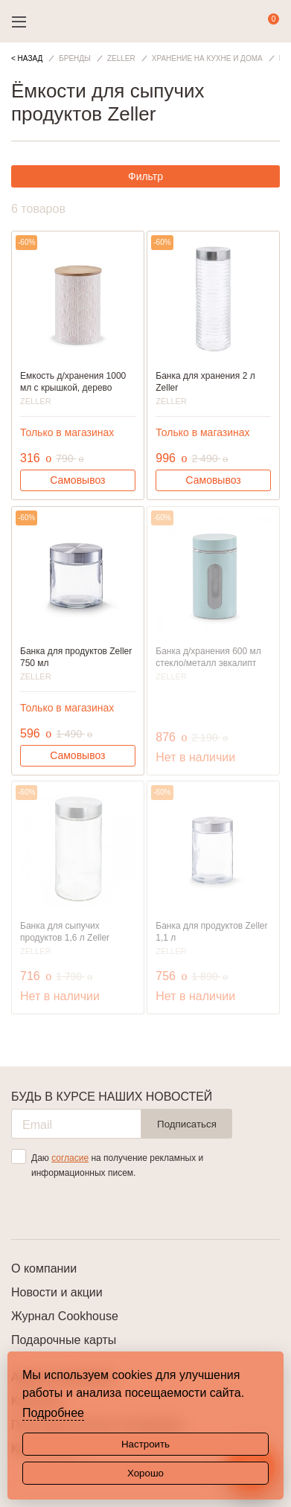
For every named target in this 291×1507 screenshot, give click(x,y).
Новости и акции (57, 1292)
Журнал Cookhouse (64, 1316)
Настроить (145, 1444)
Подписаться (187, 1124)
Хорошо (145, 1473)
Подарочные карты (63, 1340)
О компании (44, 1268)
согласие (70, 1158)
